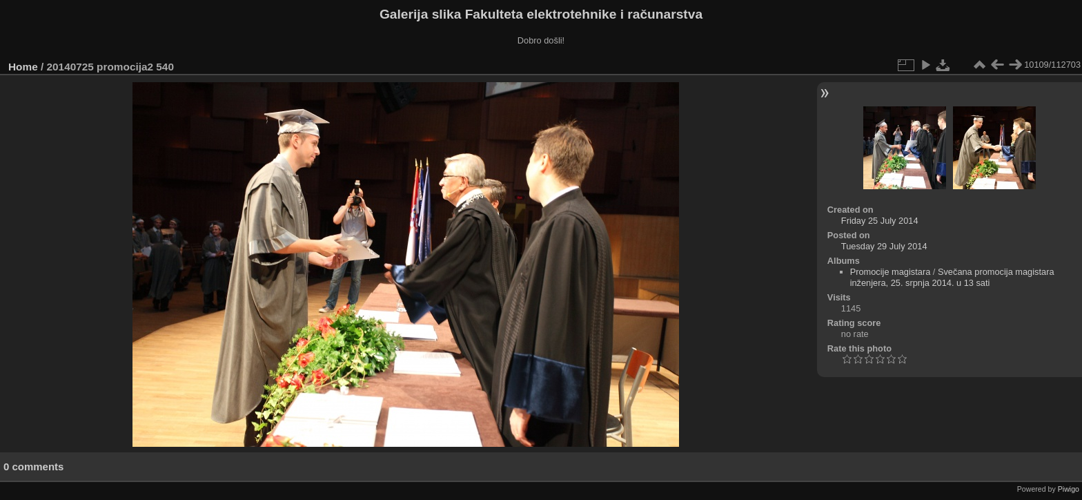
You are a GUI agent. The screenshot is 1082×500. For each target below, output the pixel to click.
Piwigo (1068, 489)
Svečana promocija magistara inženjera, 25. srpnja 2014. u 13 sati (952, 277)
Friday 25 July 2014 (879, 220)
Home (23, 67)
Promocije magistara (890, 272)
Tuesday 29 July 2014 (884, 246)
